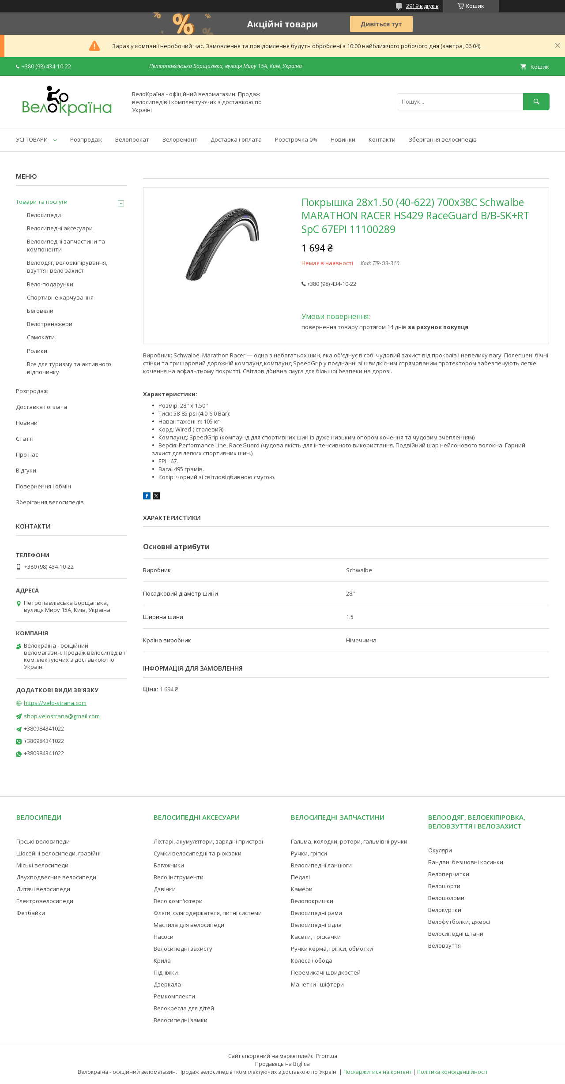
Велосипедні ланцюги (321, 865)
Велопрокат (132, 139)
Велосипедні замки (180, 1020)
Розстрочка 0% (296, 139)
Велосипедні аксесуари (60, 228)
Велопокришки (312, 901)
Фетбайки (30, 913)
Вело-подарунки (50, 284)
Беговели (40, 311)
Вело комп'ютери (178, 901)
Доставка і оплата (236, 139)
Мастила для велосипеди (189, 925)
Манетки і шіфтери (317, 984)
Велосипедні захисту (183, 949)
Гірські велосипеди (43, 841)
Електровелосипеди (44, 901)
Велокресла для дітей (184, 1008)
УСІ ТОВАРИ (32, 139)
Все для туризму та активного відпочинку (69, 368)
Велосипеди (44, 215)
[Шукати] (536, 101)
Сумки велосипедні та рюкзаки (197, 853)
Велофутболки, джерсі (459, 922)
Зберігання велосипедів (443, 139)
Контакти (382, 139)
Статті (25, 439)
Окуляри (440, 850)
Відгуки (26, 470)
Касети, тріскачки (316, 937)
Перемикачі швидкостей (326, 972)
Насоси (163, 937)
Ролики (37, 351)
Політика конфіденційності (452, 1072)
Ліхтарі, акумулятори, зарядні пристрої (208, 841)
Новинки (343, 139)
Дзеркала (167, 984)
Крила (162, 960)
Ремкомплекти (174, 996)
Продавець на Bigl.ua (282, 1064)
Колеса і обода (311, 960)
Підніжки (166, 972)
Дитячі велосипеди (43, 889)
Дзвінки (165, 889)
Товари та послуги (42, 202)
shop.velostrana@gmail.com (62, 716)
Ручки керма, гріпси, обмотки (332, 949)
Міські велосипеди (42, 865)
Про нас (27, 454)
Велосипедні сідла (316, 925)
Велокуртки (444, 910)
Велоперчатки (448, 874)
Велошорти (444, 886)
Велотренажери (49, 324)
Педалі (300, 877)
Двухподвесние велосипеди (56, 877)
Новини (27, 423)
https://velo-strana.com (55, 702)
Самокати (41, 337)
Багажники (169, 865)
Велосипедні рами (316, 913)
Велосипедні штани (455, 934)
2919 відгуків (422, 6)
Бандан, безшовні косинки (465, 862)
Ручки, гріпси (309, 853)
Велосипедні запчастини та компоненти (66, 245)
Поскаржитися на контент (377, 1072)
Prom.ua (326, 1056)
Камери (302, 889)
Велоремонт (179, 139)
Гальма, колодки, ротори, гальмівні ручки (349, 841)
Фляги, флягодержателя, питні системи (208, 913)
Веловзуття (444, 945)
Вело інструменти (178, 877)
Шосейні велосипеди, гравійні (58, 853)
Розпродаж (86, 139)
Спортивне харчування (60, 297)
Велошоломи (446, 898)
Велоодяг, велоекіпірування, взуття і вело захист (67, 266)
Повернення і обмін (43, 486)
